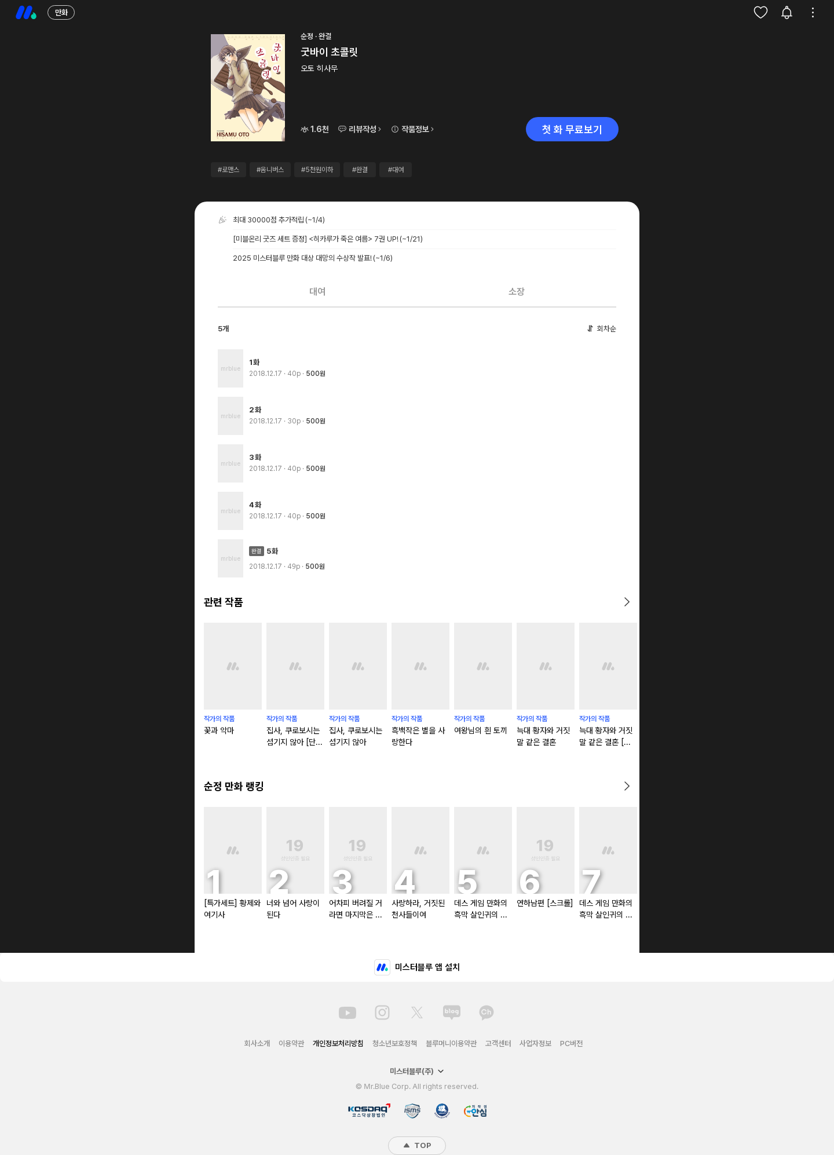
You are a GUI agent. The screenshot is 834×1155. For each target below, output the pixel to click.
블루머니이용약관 (451, 1043)
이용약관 (291, 1043)
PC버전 (571, 1043)
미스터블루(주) (417, 1071)
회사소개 (257, 1043)
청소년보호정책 (394, 1043)
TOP (417, 1145)
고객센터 (498, 1043)
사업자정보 (535, 1043)
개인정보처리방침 (338, 1043)
